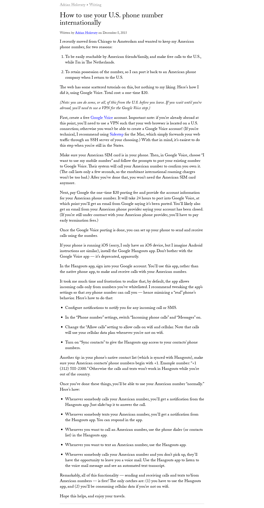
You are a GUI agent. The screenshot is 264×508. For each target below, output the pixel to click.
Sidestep (117, 134)
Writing (95, 5)
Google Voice (102, 118)
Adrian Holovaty (72, 5)
